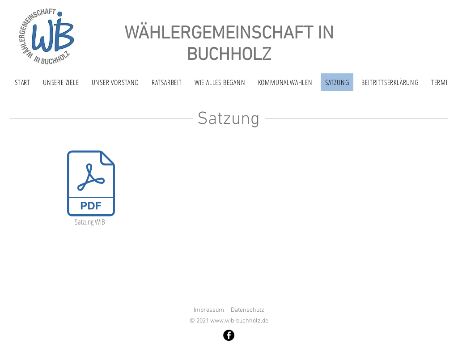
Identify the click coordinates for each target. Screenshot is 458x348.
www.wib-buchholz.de (239, 321)
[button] (167, 82)
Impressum (209, 310)
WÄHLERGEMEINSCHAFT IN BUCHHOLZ (229, 44)
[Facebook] (228, 335)
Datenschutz (247, 310)
